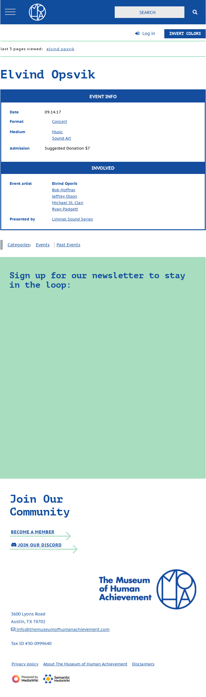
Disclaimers (143, 663)
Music (57, 131)
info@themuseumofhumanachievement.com (60, 629)
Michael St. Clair (67, 202)
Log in (148, 33)
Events (43, 245)
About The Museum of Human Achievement (85, 663)
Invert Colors (185, 33)
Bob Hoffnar (63, 189)
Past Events (68, 245)
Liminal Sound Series (72, 219)
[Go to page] (195, 12)
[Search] (149, 12)
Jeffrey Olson (64, 196)
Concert (59, 121)
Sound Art (61, 138)
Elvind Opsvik (61, 49)
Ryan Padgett (65, 209)
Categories (19, 245)
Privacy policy (25, 663)
